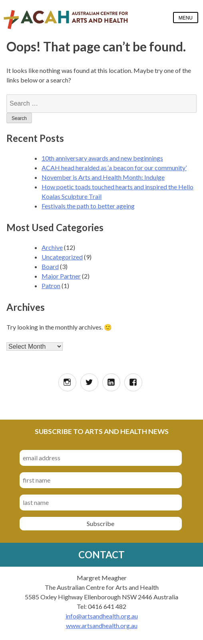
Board (50, 266)
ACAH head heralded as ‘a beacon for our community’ (114, 167)
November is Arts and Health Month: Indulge (103, 177)
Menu (186, 18)
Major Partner (61, 276)
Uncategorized (62, 257)
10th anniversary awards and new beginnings (102, 158)
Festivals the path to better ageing (88, 206)
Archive (52, 247)
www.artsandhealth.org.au (101, 625)
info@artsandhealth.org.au (102, 616)
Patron (51, 285)
